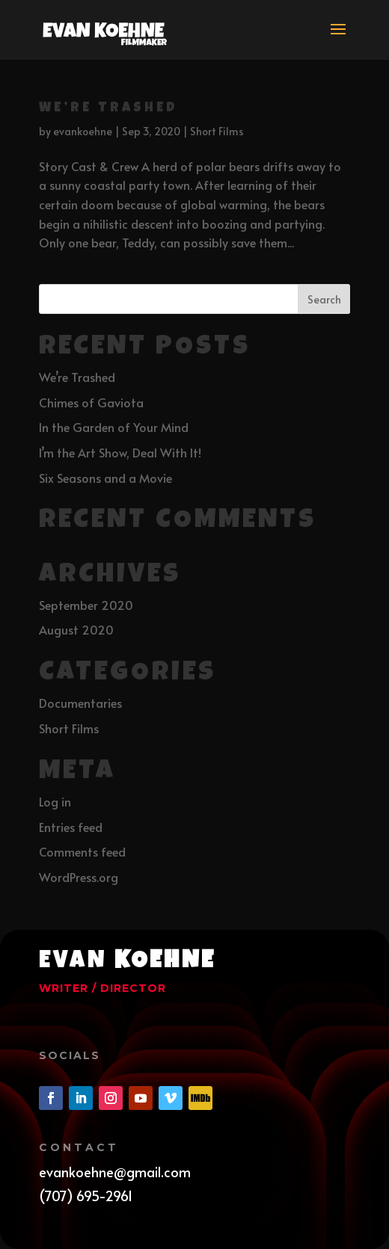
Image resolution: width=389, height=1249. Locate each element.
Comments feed (82, 851)
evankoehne (82, 131)
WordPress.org (78, 877)
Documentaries (80, 702)
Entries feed (70, 826)
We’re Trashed (108, 108)
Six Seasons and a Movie (105, 477)
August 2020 (76, 629)
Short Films (217, 131)
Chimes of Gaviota (91, 402)
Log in (55, 801)
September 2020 (86, 604)
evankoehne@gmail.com (115, 1171)
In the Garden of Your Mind (114, 427)
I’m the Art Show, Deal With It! (120, 452)
